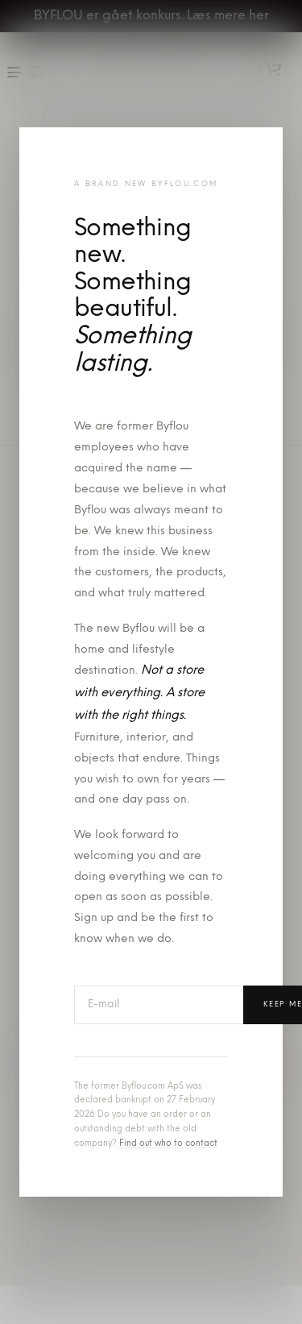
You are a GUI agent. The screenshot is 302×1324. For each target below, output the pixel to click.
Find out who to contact (168, 1143)
